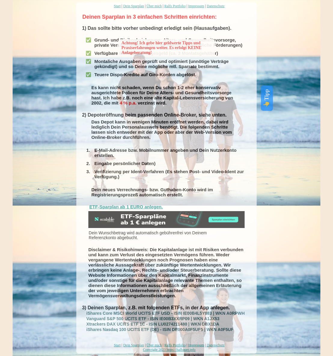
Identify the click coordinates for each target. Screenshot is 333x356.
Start (117, 6)
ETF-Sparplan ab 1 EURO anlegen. (126, 206)
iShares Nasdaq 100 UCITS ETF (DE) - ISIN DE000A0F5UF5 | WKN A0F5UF (156, 329)
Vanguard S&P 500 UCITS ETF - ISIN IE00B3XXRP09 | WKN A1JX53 (149, 318)
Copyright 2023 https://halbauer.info (169, 350)
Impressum (196, 6)
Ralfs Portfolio (175, 6)
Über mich (154, 6)
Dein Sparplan (133, 6)
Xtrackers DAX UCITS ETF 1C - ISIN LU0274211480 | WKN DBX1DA (149, 324)
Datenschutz (216, 6)
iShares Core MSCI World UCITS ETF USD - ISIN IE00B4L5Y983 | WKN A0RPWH (162, 313)
